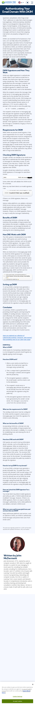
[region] (17, 693)
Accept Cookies (17, 701)
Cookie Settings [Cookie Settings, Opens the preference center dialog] (17, 696)
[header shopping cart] (27, 2)
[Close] (33, 684)
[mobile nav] (32, 3)
